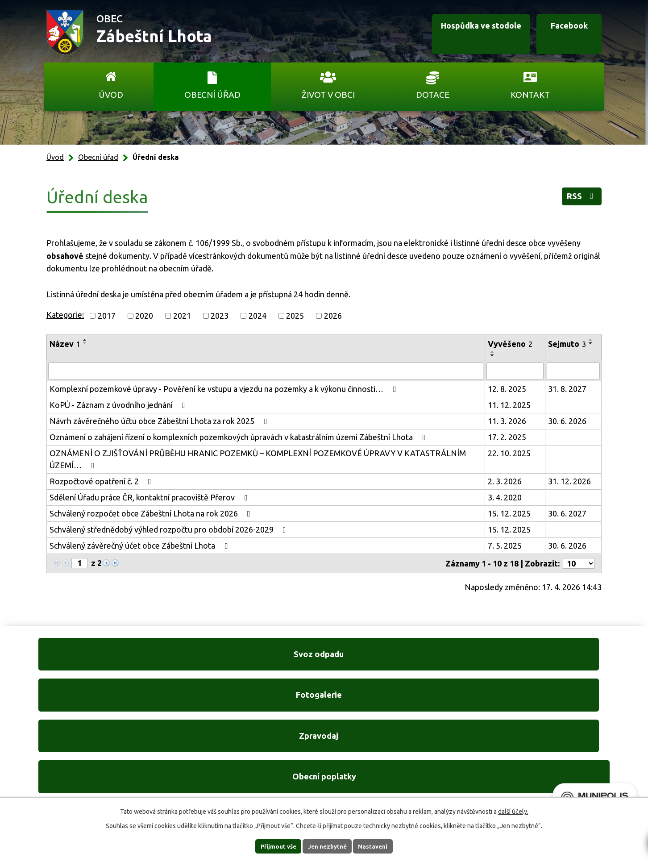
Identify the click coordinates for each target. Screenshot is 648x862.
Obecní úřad (212, 95)
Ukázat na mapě (440, 765)
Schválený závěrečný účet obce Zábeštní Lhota (140, 545)
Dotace (432, 95)
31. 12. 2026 (569, 481)
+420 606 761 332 (229, 747)
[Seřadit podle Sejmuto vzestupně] (591, 339)
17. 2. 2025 (507, 437)
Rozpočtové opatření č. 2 (102, 481)
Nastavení (381, 846)
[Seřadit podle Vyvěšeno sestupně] (493, 355)
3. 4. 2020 (505, 497)
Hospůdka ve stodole (460, 32)
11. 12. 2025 (509, 404)
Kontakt (530, 95)
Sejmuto (567, 343)
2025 (295, 315)
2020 (144, 315)
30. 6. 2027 (567, 513)
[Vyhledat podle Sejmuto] (573, 370)
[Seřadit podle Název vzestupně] (85, 339)
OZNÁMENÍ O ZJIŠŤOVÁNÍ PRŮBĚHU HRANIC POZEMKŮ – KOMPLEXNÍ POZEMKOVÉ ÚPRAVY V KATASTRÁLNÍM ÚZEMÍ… (258, 459)
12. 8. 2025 (507, 388)
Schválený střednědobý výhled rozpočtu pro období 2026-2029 (170, 529)
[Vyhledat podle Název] (265, 370)
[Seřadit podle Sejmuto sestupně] (591, 343)
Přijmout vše (271, 846)
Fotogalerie (249, 660)
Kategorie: (65, 314)
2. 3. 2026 (505, 481)
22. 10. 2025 (509, 453)
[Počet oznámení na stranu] (579, 563)
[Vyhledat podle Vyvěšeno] (515, 370)
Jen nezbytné (328, 846)
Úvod (111, 95)
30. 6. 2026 (567, 420)
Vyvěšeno (510, 343)
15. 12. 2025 (509, 513)
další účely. (513, 810)
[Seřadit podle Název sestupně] (85, 343)
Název (65, 343)
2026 (333, 315)
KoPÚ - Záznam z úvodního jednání (119, 404)
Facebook (559, 32)
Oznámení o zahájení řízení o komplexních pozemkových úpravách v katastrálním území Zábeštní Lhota (239, 437)
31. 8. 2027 (567, 388)
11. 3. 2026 (507, 420)
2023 (219, 315)
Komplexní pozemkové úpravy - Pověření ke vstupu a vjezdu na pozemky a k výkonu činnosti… (224, 388)
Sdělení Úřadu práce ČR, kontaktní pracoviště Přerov (150, 497)
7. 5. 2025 (505, 545)
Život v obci (328, 95)
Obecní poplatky (547, 660)
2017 (107, 315)
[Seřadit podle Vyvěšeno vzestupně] (493, 352)
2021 (182, 315)
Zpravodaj (398, 660)
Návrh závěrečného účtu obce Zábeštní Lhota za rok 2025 (160, 420)
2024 (257, 315)
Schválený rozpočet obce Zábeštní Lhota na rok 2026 (152, 513)
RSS (578, 198)
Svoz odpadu (101, 660)
